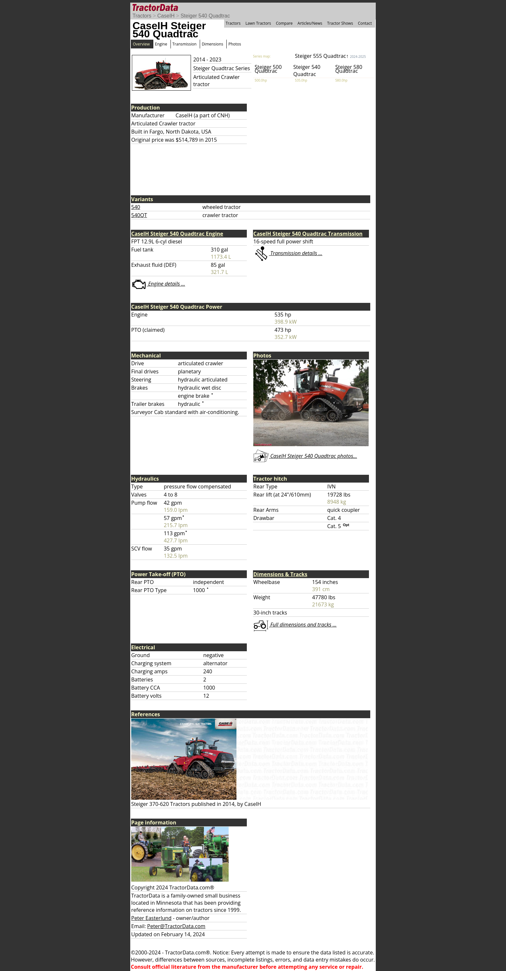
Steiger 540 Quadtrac (205, 16)
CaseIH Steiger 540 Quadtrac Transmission (307, 233)
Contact (365, 23)
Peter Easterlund (151, 918)
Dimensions (212, 44)
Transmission (184, 44)
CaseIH (165, 16)
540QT (139, 215)
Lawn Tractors (258, 23)
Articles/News (309, 23)
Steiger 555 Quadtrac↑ (330, 55)
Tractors (142, 16)
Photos (234, 44)
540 (135, 207)
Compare (284, 23)
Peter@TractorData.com (176, 926)
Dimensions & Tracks (280, 574)
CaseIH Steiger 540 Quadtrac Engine (177, 233)
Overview (141, 44)
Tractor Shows (340, 23)
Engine (161, 44)
